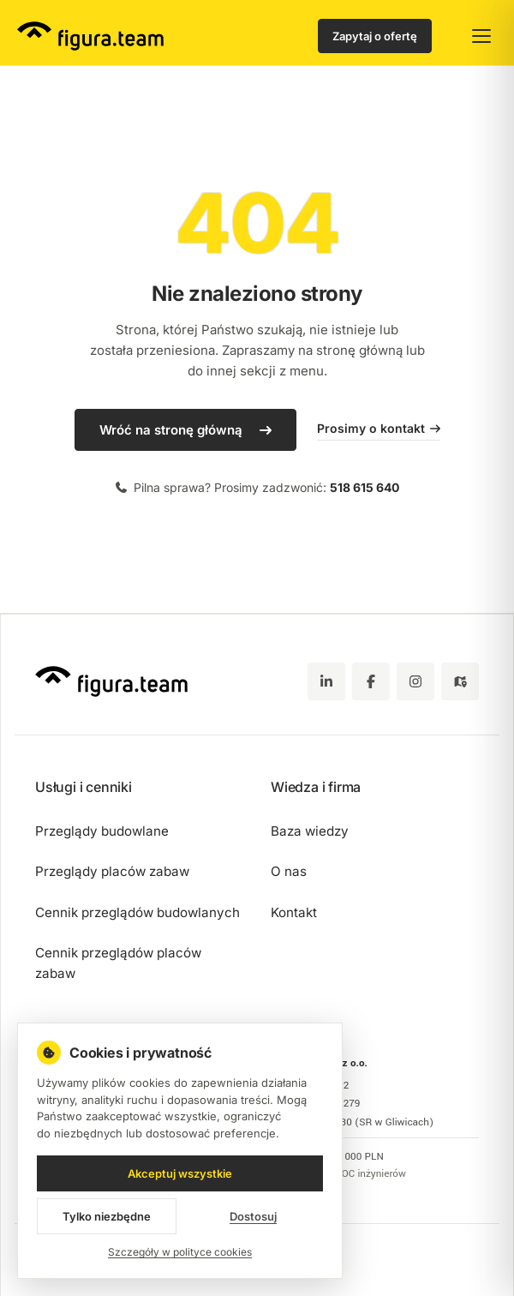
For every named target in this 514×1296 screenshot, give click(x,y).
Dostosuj (253, 1216)
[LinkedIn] (326, 681)
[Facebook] (371, 681)
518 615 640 (364, 487)
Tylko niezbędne (107, 1216)
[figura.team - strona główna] (90, 36)
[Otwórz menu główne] (481, 36)
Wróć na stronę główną (170, 430)
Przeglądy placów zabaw (112, 871)
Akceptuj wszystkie (180, 1173)
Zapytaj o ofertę (374, 36)
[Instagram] (415, 681)
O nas (289, 871)
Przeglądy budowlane (102, 831)
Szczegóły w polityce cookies (180, 1251)
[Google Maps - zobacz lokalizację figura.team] (460, 681)
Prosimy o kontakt (378, 428)
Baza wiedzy (310, 831)
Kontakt (294, 912)
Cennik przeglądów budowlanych (137, 912)
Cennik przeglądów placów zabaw (118, 963)
